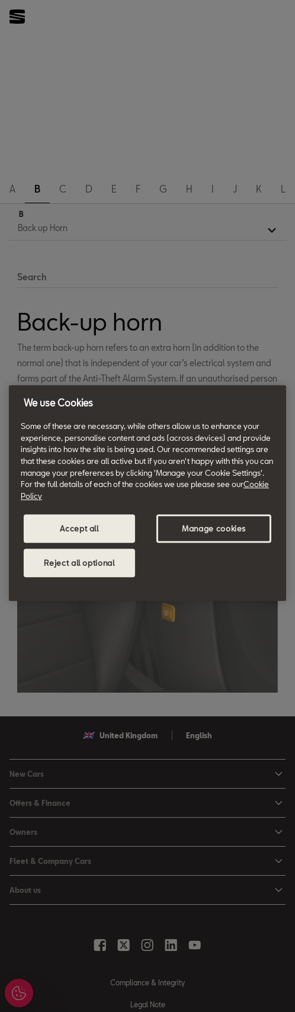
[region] (147, 493)
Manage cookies (214, 528)
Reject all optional (79, 563)
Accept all (79, 528)
